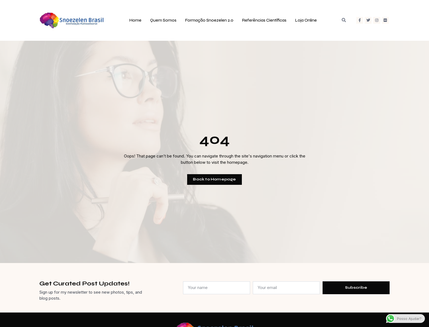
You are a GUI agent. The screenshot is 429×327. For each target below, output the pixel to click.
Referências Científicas (264, 20)
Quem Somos (163, 20)
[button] (343, 20)
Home (135, 20)
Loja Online (306, 20)
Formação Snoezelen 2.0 (209, 20)
